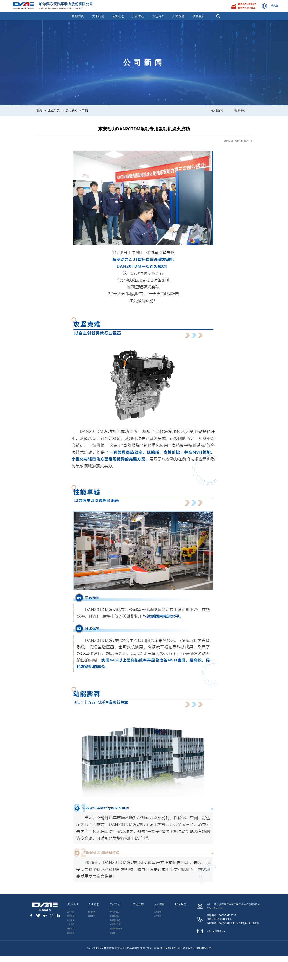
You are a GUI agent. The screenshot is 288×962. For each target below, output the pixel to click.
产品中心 (138, 16)
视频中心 (240, 110)
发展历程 (69, 928)
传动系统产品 (115, 928)
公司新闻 (71, 110)
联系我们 (198, 16)
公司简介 (69, 912)
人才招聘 (159, 912)
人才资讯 (159, 918)
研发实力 (69, 933)
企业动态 (118, 16)
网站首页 (78, 16)
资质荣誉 (69, 938)
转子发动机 (113, 912)
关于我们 (98, 16)
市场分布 (158, 16)
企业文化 (69, 923)
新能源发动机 (115, 923)
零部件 (111, 938)
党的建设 (69, 918)
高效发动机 (113, 918)
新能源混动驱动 (116, 933)
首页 (39, 110)
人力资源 (178, 16)
